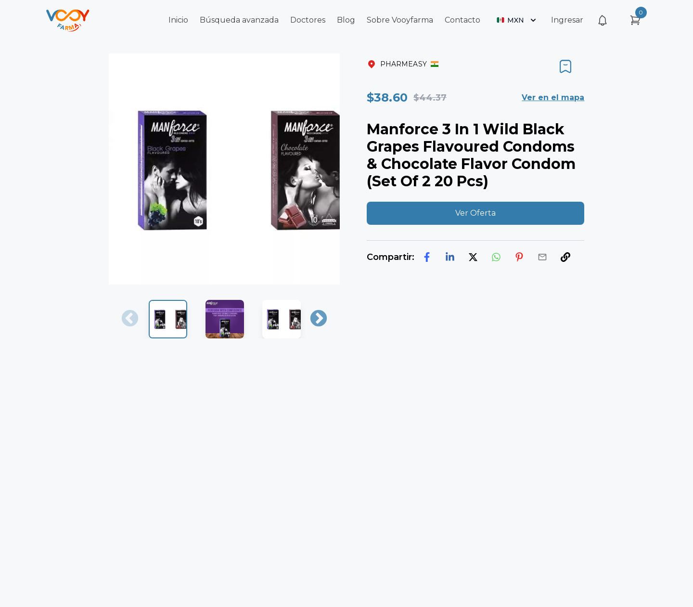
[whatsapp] (496, 257)
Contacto (462, 20)
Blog (346, 20)
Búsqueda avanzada (239, 20)
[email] (542, 257)
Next (318, 319)
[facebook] (427, 257)
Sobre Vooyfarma (400, 20)
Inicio (178, 20)
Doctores (307, 20)
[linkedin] (450, 257)
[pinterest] (519, 257)
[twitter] (473, 257)
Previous (130, 319)
